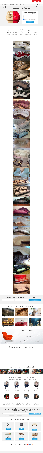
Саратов (39, 4)
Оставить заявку (30, 21)
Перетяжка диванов (5, 4)
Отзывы (20, 4)
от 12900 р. (8, 439)
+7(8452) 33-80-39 (36, 1)
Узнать (35, 300)
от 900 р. (8, 428)
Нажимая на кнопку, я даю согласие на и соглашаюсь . (29, 19)
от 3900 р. (21, 428)
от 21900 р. (35, 439)
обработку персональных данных (33, 19)
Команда (16, 4)
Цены (23, 4)
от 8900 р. (35, 429)
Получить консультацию (35, 413)
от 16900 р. (21, 439)
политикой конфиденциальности (19, 415)
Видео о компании (11, 4)
